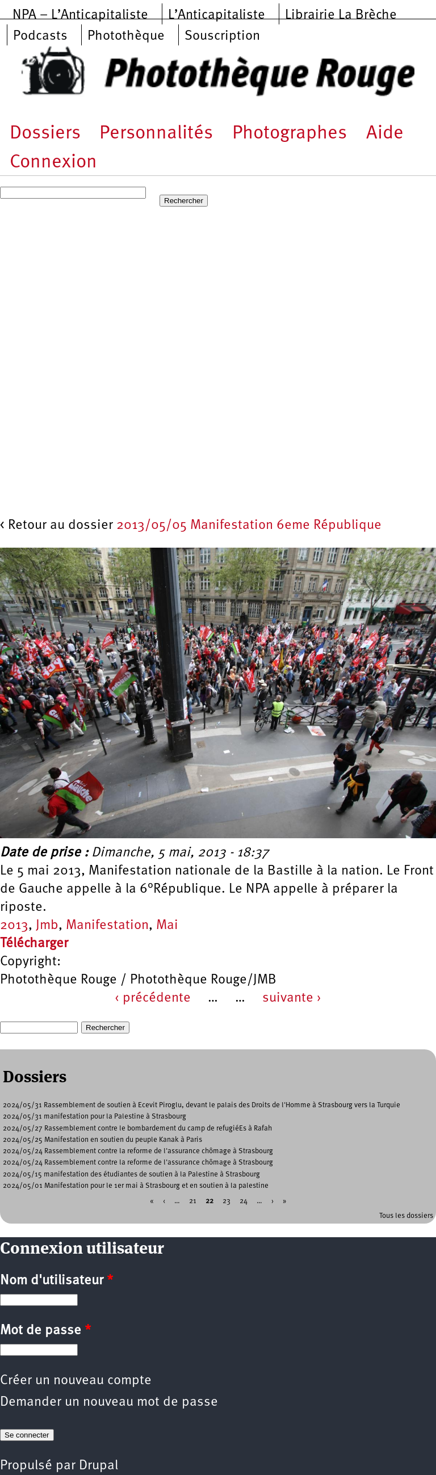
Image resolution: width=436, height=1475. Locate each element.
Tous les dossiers (406, 1216)
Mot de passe (45, 1331)
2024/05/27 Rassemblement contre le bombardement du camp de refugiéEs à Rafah (137, 1128)
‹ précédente (153, 998)
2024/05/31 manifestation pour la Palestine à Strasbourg (94, 1116)
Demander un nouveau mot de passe (109, 1402)
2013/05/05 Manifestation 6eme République (249, 525)
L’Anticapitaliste (216, 15)
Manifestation (107, 925)
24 (244, 1201)
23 (226, 1201)
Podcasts (40, 36)
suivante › (291, 998)
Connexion (53, 162)
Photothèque (126, 36)
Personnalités (156, 133)
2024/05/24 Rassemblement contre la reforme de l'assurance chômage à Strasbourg (138, 1151)
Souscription (222, 36)
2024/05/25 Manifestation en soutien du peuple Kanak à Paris (102, 1140)
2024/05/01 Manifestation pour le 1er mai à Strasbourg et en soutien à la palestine (136, 1186)
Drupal (98, 1466)
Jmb (47, 925)
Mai (167, 925)
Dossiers (45, 133)
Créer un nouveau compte (76, 1381)
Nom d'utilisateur (56, 1281)
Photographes (289, 133)
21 (192, 1201)
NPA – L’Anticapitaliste (80, 15)
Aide (385, 133)
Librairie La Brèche (341, 15)
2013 (14, 925)
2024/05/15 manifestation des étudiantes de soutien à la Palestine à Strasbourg (131, 1174)
